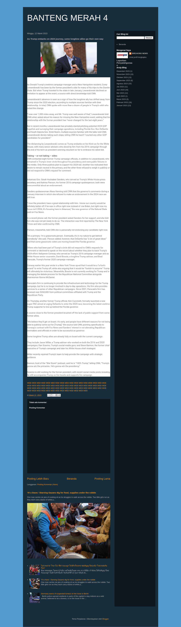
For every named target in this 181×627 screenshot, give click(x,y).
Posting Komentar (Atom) (47, 484)
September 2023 (123, 80)
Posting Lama (102, 478)
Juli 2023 (120, 87)
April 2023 (121, 96)
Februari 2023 (122, 102)
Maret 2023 (121, 99)
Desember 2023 (123, 71)
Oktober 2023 (122, 77)
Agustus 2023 (122, 84)
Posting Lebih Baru (38, 478)
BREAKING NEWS (140, 53)
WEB (29, 383)
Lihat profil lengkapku (137, 57)
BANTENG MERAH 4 (67, 18)
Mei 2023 (120, 93)
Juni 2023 (121, 90)
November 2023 (123, 74)
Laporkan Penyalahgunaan (124, 62)
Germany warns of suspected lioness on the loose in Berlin (65, 594)
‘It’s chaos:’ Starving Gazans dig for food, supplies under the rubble (61, 492)
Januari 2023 (122, 105)
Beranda (71, 478)
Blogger (105, 619)
